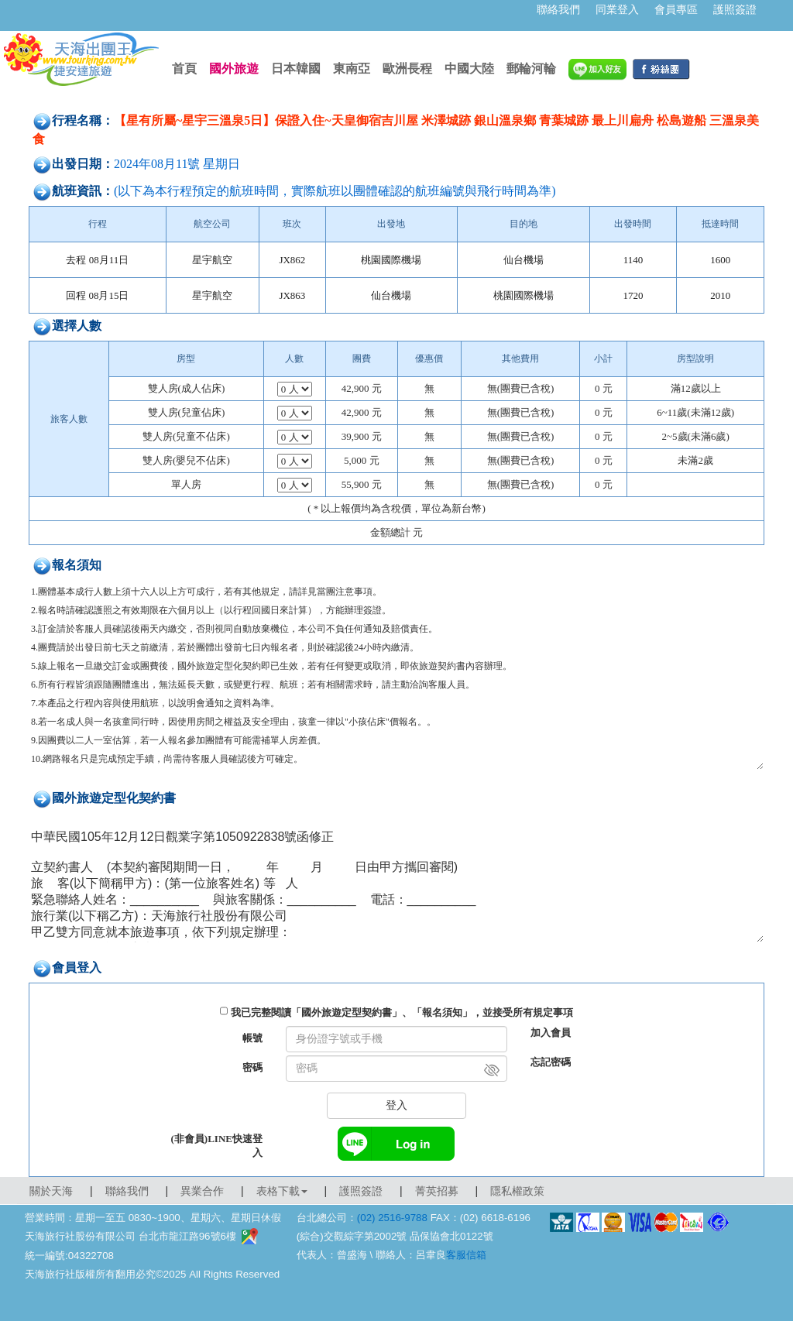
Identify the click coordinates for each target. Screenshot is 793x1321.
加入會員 (550, 1032)
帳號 (252, 1038)
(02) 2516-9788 (392, 1217)
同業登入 (617, 9)
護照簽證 (735, 9)
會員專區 (676, 9)
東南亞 (351, 68)
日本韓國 (296, 68)
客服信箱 (466, 1255)
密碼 (252, 1067)
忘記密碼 (550, 1062)
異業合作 (202, 1191)
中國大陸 (469, 68)
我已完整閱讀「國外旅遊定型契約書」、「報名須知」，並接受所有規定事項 (402, 1012)
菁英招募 (436, 1191)
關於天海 (51, 1191)
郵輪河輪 (531, 68)
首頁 (184, 68)
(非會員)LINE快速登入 (217, 1145)
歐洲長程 (407, 68)
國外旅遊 (234, 68)
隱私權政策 (517, 1191)
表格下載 (281, 1191)
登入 (396, 1105)
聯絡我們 (558, 9)
